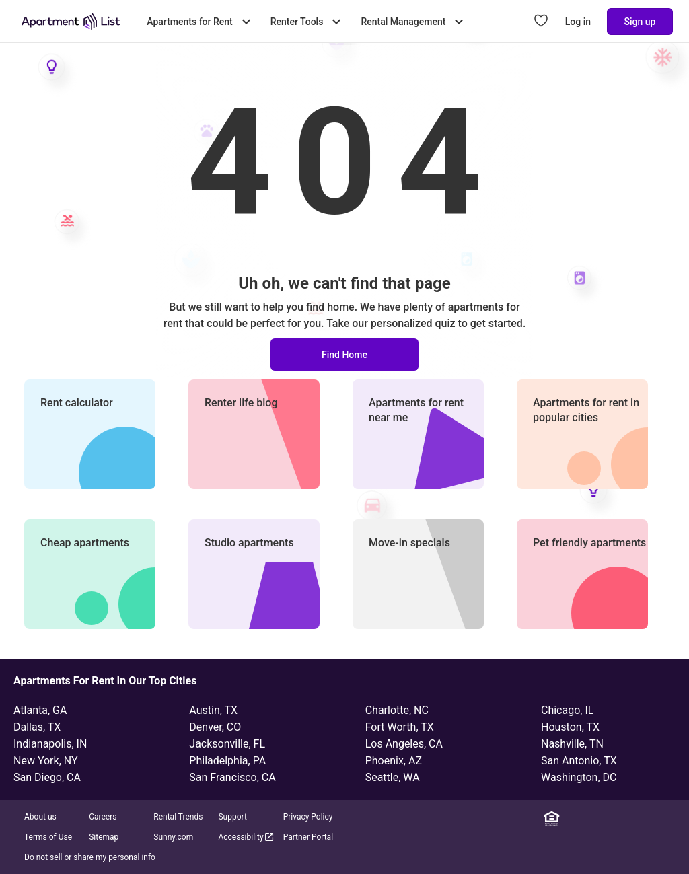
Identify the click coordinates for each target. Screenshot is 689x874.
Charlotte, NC (397, 710)
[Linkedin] (571, 819)
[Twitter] (630, 819)
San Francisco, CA (232, 777)
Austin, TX (213, 710)
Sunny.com (173, 837)
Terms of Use (48, 837)
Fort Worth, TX (399, 727)
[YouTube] (651, 819)
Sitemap (103, 837)
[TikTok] (670, 819)
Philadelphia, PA (227, 760)
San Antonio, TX (579, 760)
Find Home (344, 354)
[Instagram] (611, 819)
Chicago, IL (567, 710)
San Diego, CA (47, 777)
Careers (102, 817)
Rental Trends (178, 817)
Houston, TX (570, 727)
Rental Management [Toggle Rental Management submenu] (414, 21)
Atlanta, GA (40, 710)
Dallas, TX (37, 727)
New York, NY (45, 760)
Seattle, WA (392, 777)
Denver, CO (215, 727)
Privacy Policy (308, 817)
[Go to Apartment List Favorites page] (541, 21)
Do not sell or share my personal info (89, 857)
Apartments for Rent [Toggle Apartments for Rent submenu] (200, 21)
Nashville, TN (572, 743)
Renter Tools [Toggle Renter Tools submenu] (307, 21)
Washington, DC (579, 777)
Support (232, 817)
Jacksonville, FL (227, 743)
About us (40, 817)
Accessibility (246, 836)
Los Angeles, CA (404, 743)
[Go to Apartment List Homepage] (70, 21)
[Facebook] (591, 819)
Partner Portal (308, 837)
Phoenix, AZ (393, 760)
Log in (578, 21)
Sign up (640, 21)
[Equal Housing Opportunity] (552, 819)
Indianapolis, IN (50, 743)
